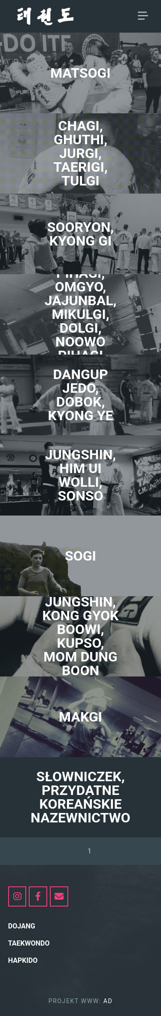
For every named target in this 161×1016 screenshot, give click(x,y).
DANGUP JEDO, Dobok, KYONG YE (80, 395)
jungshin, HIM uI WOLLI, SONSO (80, 475)
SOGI (80, 556)
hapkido (23, 960)
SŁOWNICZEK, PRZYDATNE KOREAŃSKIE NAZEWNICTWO (80, 797)
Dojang (21, 926)
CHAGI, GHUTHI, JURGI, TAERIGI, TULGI (80, 153)
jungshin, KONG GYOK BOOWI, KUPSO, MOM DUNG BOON (81, 636)
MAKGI (80, 717)
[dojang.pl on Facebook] (38, 896)
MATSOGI (80, 73)
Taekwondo (29, 943)
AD (108, 1001)
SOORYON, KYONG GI (80, 234)
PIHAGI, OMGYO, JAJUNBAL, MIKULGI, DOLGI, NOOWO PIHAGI (81, 314)
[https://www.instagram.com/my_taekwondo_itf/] (17, 896)
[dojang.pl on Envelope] (59, 896)
